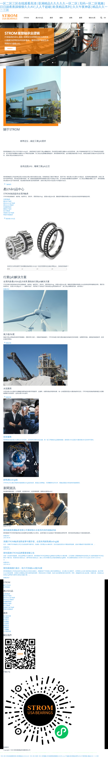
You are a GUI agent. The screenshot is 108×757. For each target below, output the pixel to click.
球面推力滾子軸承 (8, 213)
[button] (8, 40)
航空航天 (6, 620)
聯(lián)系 (92, 18)
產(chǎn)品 (39, 18)
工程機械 (6, 629)
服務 (61, 18)
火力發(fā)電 (7, 631)
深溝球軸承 (6, 199)
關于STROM (7, 585)
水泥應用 (6, 618)
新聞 (80, 18)
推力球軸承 (6, 211)
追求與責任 (6, 587)
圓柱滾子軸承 (7, 201)
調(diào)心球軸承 (8, 205)
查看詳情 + (6, 289)
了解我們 (7, 184)
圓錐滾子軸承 (7, 209)
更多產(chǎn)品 (9, 219)
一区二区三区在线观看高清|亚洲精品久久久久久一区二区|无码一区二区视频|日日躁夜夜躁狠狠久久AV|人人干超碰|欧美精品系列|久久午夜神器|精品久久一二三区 (54, 6)
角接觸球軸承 (7, 207)
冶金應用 (6, 624)
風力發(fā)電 (7, 616)
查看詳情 (7, 343)
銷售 (70, 18)
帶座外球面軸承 (8, 215)
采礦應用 (6, 627)
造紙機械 (6, 622)
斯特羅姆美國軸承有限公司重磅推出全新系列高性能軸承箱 (29, 530)
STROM (26, 18)
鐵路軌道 (6, 625)
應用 (51, 18)
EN (105, 18)
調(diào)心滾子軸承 (9, 203)
